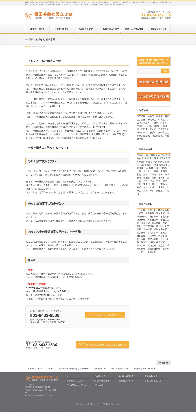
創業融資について (126, 381)
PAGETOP (163, 363)
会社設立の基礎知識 (153, 381)
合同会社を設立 (151, 376)
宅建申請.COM (99, 369)
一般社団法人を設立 (75, 381)
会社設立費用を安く (127, 376)
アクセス (51, 369)
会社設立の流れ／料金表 (77, 385)
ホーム (69, 376)
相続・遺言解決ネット (119, 369)
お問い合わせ (98, 385)
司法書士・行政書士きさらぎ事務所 (74, 369)
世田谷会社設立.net (95, 404)
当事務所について (35, 369)
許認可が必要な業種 (101, 381)
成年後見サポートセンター (144, 369)
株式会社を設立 (99, 376)
